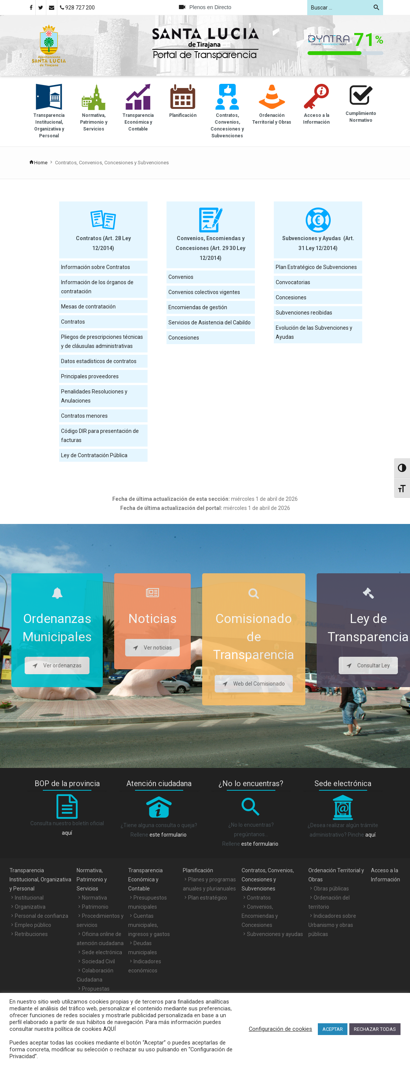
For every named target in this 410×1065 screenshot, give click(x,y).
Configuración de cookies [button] (280, 1029)
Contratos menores (84, 416)
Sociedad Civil (98, 961)
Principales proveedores (90, 376)
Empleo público (33, 925)
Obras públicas (331, 889)
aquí (67, 833)
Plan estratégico (207, 898)
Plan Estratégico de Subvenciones (316, 267)
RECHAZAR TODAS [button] (375, 1029)
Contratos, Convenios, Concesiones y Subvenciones (268, 879)
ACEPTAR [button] (332, 1029)
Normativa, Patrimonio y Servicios (92, 879)
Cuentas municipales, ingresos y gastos (149, 925)
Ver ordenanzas (57, 665)
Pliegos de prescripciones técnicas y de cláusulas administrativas (102, 341)
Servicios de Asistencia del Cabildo (209, 322)
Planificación (198, 870)
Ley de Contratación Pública (94, 455)
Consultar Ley (368, 665)
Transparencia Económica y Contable (145, 879)
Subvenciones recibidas (304, 313)
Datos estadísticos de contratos (99, 361)
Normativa (94, 898)
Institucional (29, 898)
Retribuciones (31, 934)
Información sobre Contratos (95, 267)
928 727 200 (77, 8)
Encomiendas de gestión (197, 307)
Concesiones (183, 338)
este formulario (168, 835)
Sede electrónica (102, 952)
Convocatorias (293, 282)
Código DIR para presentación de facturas (100, 435)
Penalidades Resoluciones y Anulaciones (94, 396)
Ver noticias (152, 648)
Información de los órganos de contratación (97, 286)
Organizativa (30, 907)
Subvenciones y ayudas (275, 934)
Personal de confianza (41, 916)
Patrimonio (95, 907)
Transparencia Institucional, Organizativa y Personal (40, 879)
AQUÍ (109, 1029)
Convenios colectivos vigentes (204, 292)
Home (38, 162)
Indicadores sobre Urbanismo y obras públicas (332, 925)
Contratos (73, 322)
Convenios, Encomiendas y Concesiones (260, 916)
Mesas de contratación (88, 307)
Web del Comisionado (254, 684)
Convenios (180, 277)
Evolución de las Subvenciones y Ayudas (314, 332)
